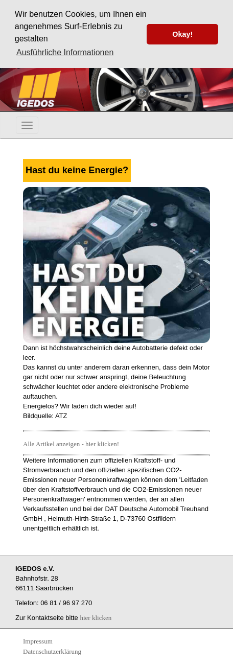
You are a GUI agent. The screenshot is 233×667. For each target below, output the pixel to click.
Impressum (38, 641)
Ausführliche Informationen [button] (64, 52)
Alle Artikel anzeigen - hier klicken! (71, 443)
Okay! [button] (182, 34)
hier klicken (95, 617)
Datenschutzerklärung (52, 651)
